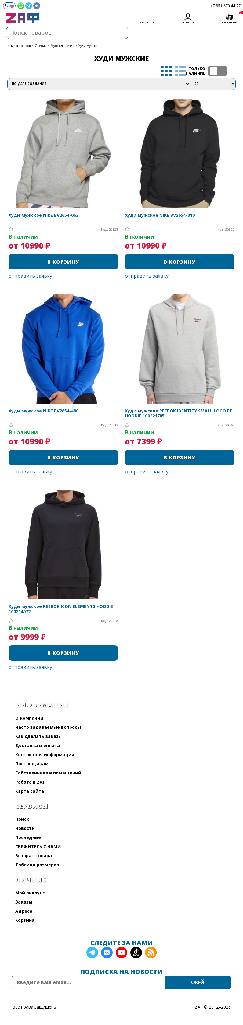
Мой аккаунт (30, 893)
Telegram (92, 952)
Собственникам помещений (48, 773)
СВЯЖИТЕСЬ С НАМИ (38, 846)
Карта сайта (29, 791)
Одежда (40, 46)
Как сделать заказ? (38, 736)
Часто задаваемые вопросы (48, 727)
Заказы (23, 902)
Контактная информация (44, 754)
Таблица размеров (37, 865)
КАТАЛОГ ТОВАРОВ (19, 46)
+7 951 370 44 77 (225, 6)
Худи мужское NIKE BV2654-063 (43, 215)
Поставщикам (32, 764)
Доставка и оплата (37, 745)
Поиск (22, 819)
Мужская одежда (62, 46)
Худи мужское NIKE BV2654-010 (160, 215)
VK (107, 952)
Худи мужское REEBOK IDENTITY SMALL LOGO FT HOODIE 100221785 (178, 414)
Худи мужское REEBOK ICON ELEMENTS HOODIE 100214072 (61, 609)
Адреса (23, 911)
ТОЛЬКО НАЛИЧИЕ (217, 71)
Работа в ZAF (30, 782)
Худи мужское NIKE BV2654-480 (43, 411)
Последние (28, 837)
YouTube (121, 952)
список (180, 71)
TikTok (136, 952)
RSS (151, 952)
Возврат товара (33, 855)
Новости (25, 828)
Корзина (24, 920)
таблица (166, 71)
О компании (29, 718)
